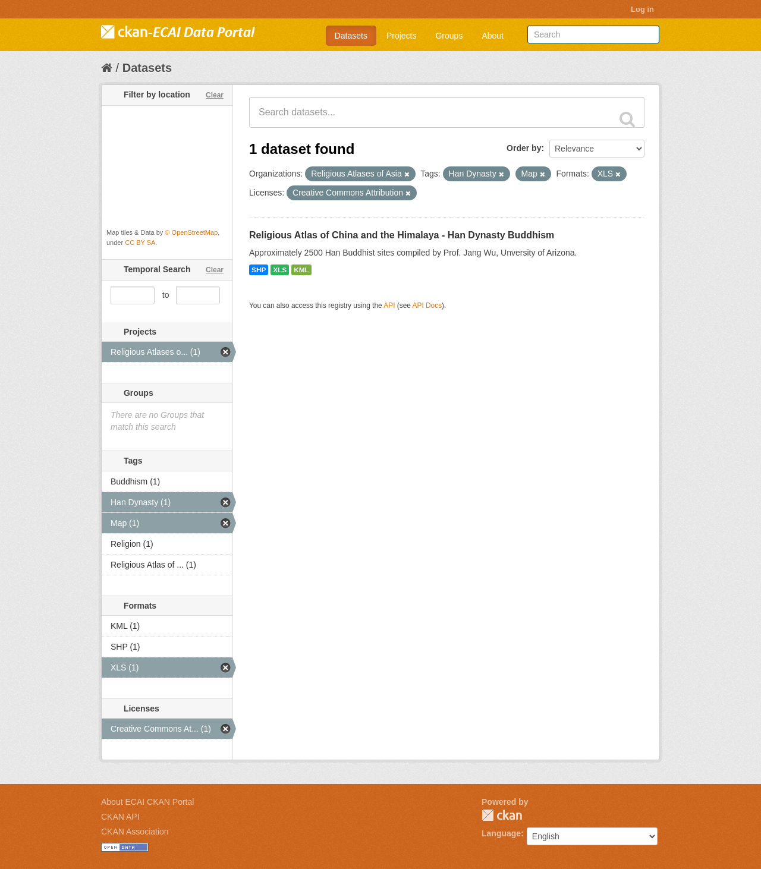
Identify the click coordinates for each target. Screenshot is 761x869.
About (493, 35)
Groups (449, 35)
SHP (258, 270)
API (389, 305)
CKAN (502, 815)
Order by (524, 148)
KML (301, 270)
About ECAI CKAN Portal (147, 802)
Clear (215, 95)
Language (501, 833)
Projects (401, 35)
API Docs (427, 305)
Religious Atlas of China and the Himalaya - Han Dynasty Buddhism (401, 235)
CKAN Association (135, 831)
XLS (280, 270)
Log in (642, 9)
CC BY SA (140, 242)
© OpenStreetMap (191, 232)
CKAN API (120, 816)
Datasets (351, 35)
